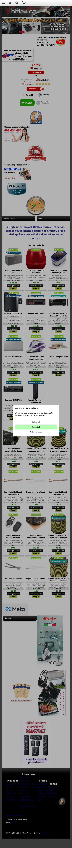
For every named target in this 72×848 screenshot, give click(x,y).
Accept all (36, 427)
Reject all (36, 422)
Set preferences (36, 432)
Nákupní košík (23, 3)
